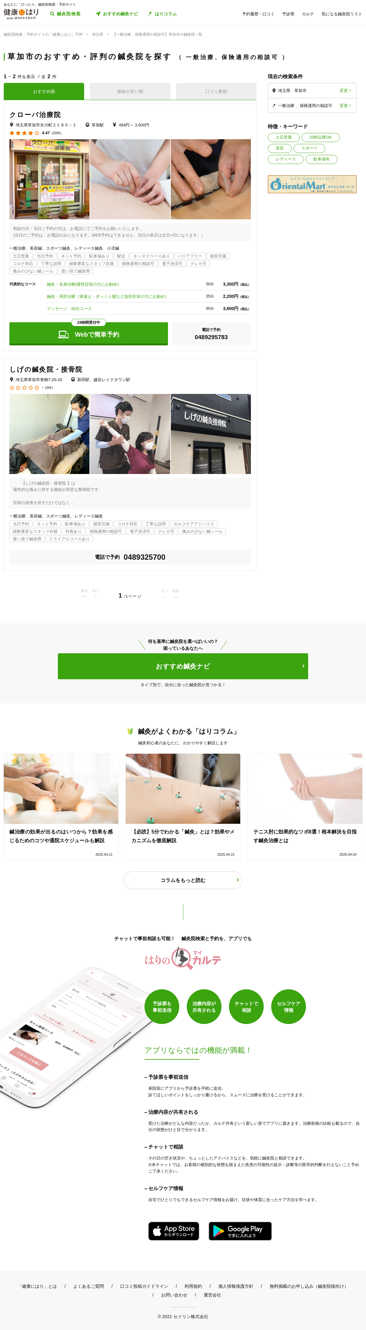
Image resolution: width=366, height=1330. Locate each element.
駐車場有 (321, 159)
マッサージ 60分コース (69, 309)
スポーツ (309, 148)
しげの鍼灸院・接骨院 (46, 369)
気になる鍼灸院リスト (342, 14)
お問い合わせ (174, 1294)
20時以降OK (320, 137)
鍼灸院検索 (69, 13)
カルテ (308, 14)
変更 (344, 91)
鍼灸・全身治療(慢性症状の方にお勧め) (83, 284)
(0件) (49, 388)
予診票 (288, 14)
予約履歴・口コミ (258, 14)
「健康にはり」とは (37, 1286)
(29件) (56, 133)
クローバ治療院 (35, 114)
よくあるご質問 (88, 1286)
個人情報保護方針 (235, 1286)
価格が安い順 (130, 91)
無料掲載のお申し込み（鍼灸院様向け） (309, 1286)
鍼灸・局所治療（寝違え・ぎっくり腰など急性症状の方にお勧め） (108, 296)
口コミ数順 (216, 91)
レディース (286, 159)
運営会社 (212, 1294)
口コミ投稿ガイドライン (144, 1286)
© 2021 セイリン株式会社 (183, 1316)
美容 (280, 148)
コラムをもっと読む (183, 880)
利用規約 (193, 1286)
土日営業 (284, 137)
